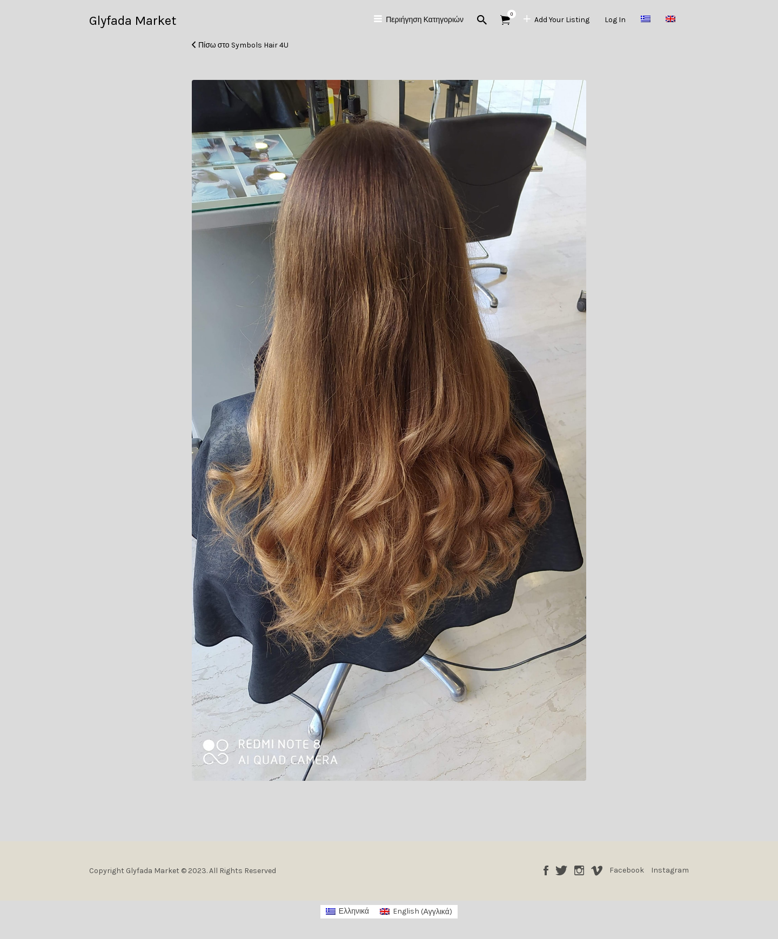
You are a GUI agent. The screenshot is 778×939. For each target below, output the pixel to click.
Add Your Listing (561, 19)
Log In (615, 19)
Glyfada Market (132, 20)
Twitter (561, 870)
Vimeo (596, 870)
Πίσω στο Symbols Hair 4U (243, 45)
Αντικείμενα (508, 14)
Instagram (579, 870)
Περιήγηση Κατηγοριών (425, 19)
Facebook (546, 870)
